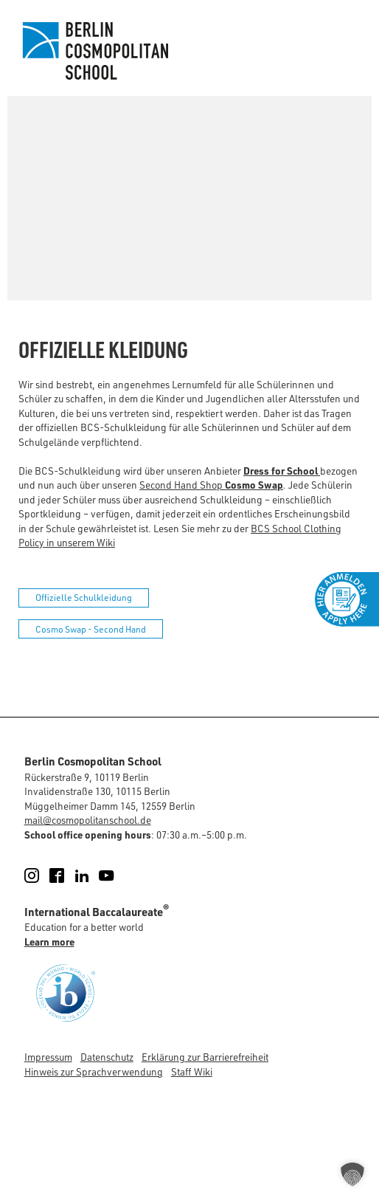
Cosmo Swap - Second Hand (90, 629)
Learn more (49, 941)
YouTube (115, 875)
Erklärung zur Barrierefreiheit (205, 1056)
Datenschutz (106, 1056)
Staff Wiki (191, 1071)
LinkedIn (90, 875)
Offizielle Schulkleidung (83, 597)
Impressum (48, 1056)
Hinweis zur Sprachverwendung (93, 1071)
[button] (352, 1174)
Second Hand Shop (211, 484)
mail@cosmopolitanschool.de (87, 819)
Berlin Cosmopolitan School (93, 51)
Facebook (65, 875)
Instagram (40, 875)
